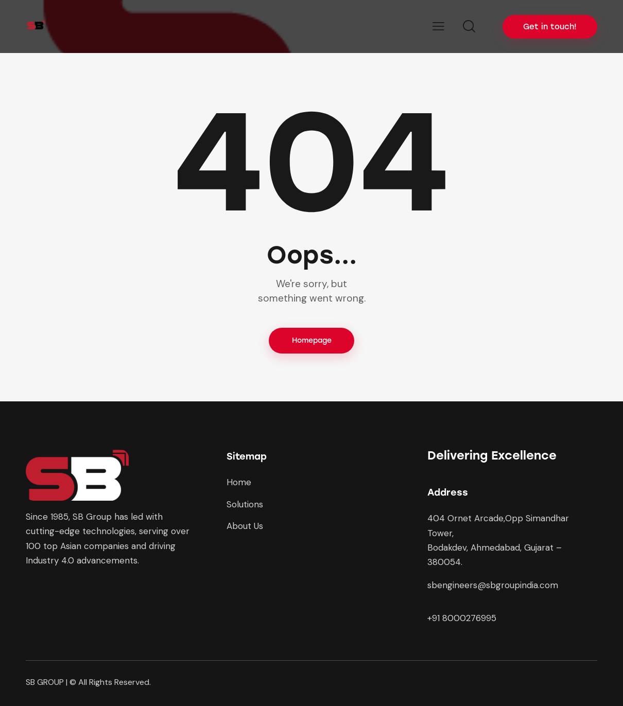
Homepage (312, 340)
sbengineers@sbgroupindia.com (492, 585)
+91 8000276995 (461, 618)
